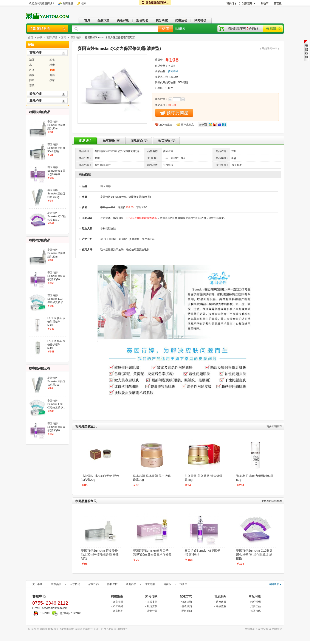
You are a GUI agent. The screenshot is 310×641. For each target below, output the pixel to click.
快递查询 (186, 601)
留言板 (167, 584)
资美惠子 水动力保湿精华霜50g (254, 477)
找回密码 (255, 610)
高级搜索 (180, 28)
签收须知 (186, 606)
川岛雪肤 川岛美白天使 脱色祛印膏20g (100, 477)
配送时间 (186, 610)
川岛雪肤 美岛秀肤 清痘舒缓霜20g (203, 477)
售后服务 (220, 596)
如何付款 (151, 596)
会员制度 (118, 610)
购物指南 (117, 596)
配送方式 (186, 596)
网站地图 (250, 628)
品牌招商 (93, 584)
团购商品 (131, 584)
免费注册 (68, 3)
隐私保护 (112, 584)
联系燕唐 (56, 584)
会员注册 (118, 601)
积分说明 (255, 601)
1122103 (41, 613)
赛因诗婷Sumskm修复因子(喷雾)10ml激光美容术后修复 (152, 552)
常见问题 (255, 596)
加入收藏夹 (165, 124)
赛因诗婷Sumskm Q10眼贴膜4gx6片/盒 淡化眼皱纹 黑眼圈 (254, 554)
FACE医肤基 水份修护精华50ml (56, 344)
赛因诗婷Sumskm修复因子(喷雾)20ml (202, 552)
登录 (84, 3)
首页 (30, 37)
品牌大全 (277, 628)
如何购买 (118, 606)
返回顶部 (274, 584)
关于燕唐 (37, 584)
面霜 (63, 37)
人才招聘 (75, 584)
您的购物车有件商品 (243, 28)
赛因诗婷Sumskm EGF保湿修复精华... (56, 299)
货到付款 (152, 610)
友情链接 (263, 628)
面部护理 (51, 37)
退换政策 (221, 601)
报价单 (183, 584)
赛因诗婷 (75, 37)
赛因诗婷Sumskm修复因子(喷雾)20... (56, 171)
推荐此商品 (187, 124)
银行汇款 (152, 606)
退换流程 (221, 606)
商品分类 (47, 28)
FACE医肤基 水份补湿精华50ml (56, 322)
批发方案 (150, 584)
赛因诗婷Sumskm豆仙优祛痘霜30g (56, 194)
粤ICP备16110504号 (115, 628)
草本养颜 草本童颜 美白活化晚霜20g (152, 477)
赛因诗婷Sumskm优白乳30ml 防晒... (56, 148)
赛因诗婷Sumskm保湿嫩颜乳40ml (56, 125)
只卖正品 (255, 606)
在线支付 (152, 601)
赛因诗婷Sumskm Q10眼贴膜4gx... (56, 216)
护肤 (39, 37)
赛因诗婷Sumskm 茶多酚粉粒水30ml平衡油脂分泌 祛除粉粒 (100, 554)
